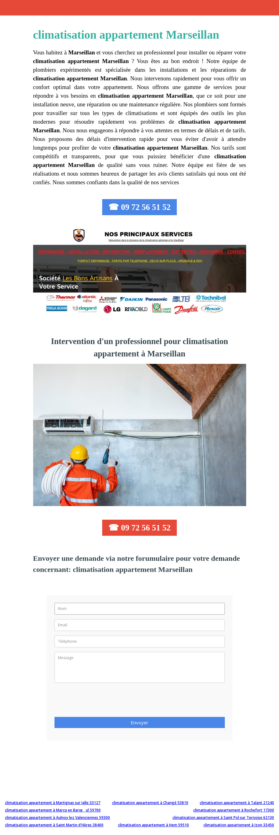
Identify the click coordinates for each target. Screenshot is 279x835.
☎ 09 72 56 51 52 (139, 207)
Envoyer (139, 722)
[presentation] (101, 702)
